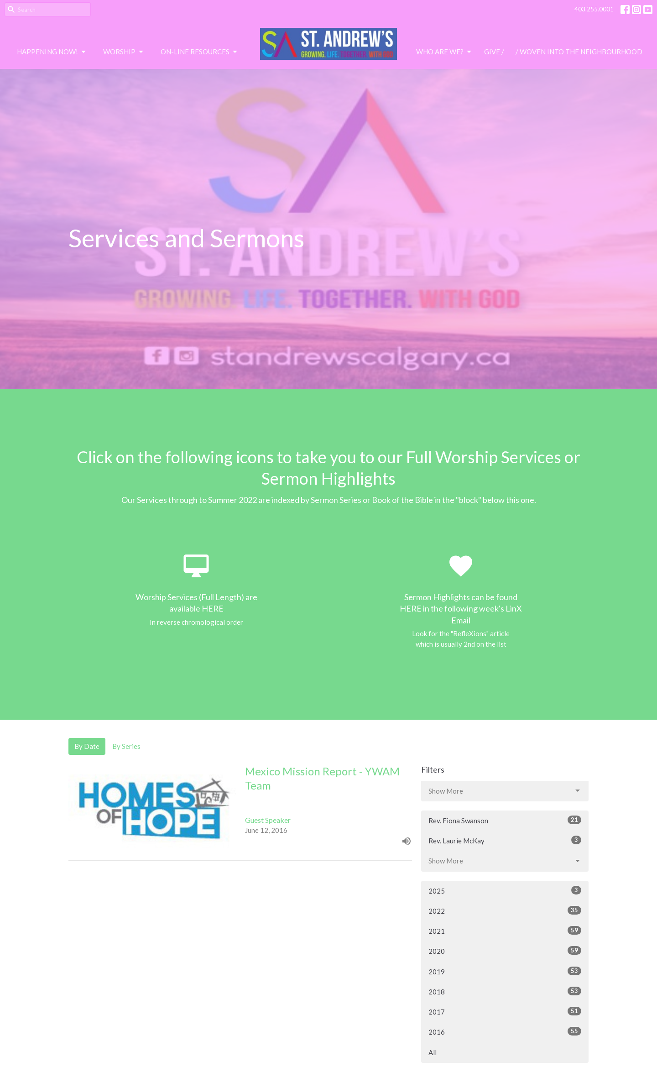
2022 (504, 910)
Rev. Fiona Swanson (504, 820)
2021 (504, 930)
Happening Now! (52, 52)
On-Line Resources (200, 52)
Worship (124, 52)
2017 (504, 1011)
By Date (86, 746)
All (432, 1052)
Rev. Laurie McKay (504, 840)
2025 (504, 890)
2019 (504, 971)
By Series (126, 746)
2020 (504, 950)
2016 (504, 1031)
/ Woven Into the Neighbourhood (579, 51)
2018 (504, 991)
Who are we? (444, 52)
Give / (494, 51)
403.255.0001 (594, 9)
